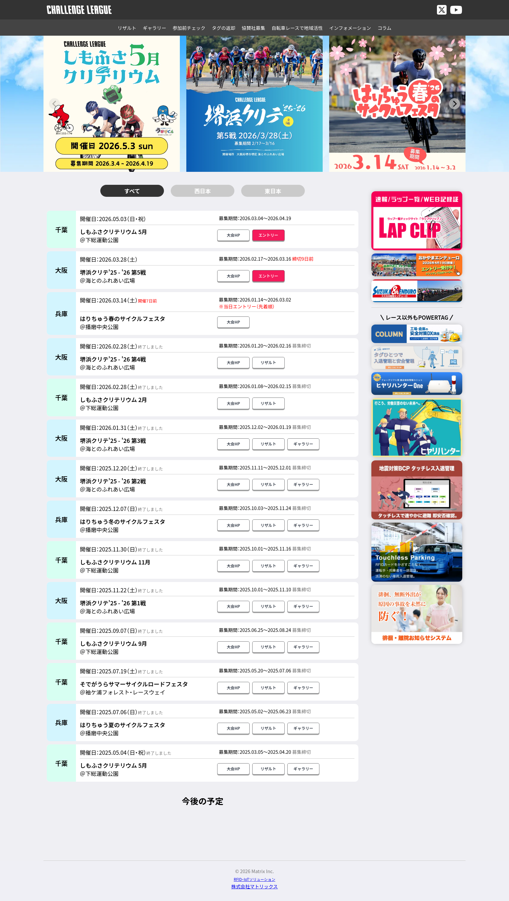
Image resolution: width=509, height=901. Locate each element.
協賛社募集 (253, 27)
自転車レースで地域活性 (297, 27)
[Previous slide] (54, 103)
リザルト (127, 27)
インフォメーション (350, 27)
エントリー (268, 235)
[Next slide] (454, 103)
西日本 (202, 191)
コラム (384, 27)
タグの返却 (223, 27)
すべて (132, 191)
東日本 (273, 191)
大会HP (233, 235)
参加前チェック (189, 27)
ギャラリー (154, 27)
